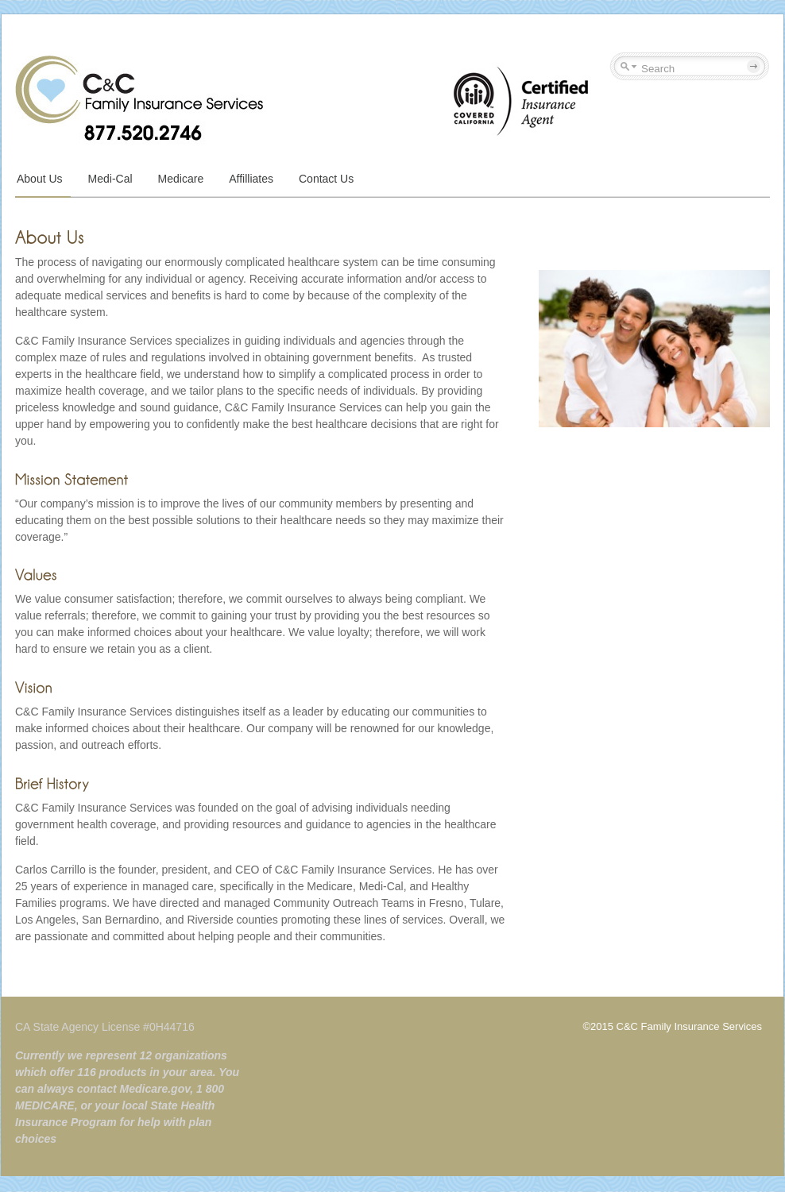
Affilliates (251, 178)
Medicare (181, 178)
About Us (40, 178)
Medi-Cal (110, 178)
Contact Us (326, 178)
